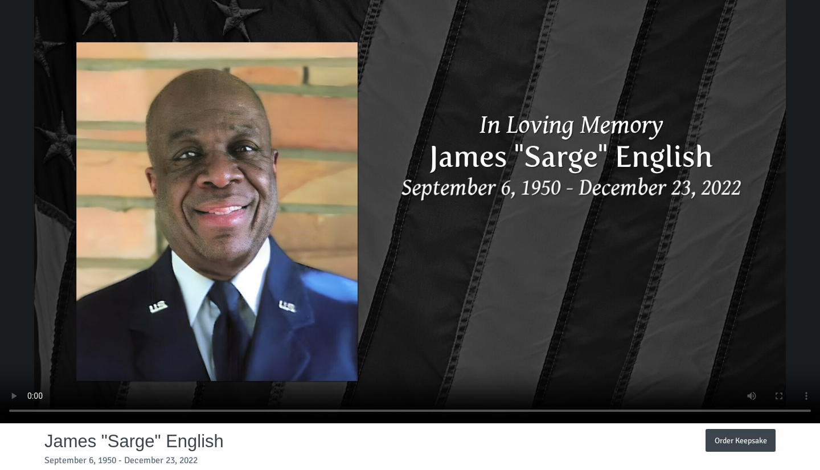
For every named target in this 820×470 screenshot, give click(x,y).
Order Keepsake (741, 440)
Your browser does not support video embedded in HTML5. (410, 211)
